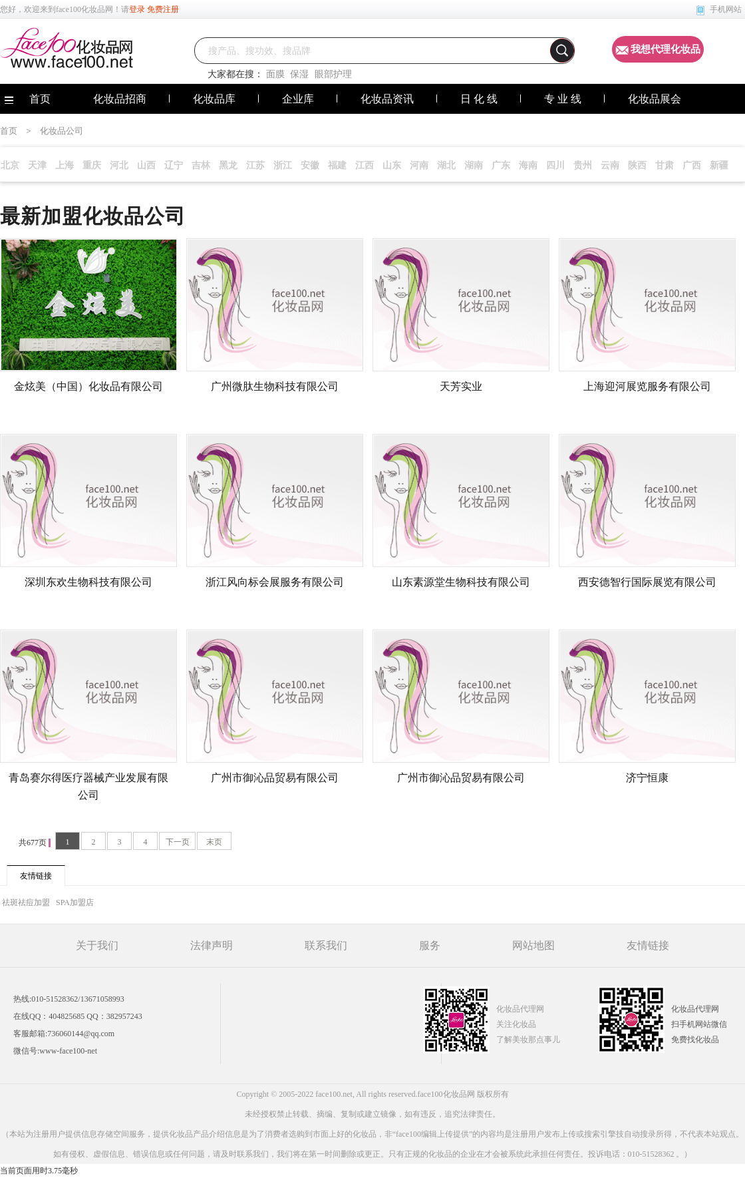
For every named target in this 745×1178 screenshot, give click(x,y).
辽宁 (173, 165)
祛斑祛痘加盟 (27, 902)
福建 (337, 165)
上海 (64, 165)
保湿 (299, 74)
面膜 (275, 74)
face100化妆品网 (84, 9)
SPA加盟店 (75, 902)
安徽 (310, 165)
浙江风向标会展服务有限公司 (275, 582)
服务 (429, 945)
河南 (419, 165)
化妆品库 (214, 98)
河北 (119, 165)
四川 (555, 165)
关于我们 (97, 945)
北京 (10, 165)
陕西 (637, 165)
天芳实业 (461, 386)
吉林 (201, 165)
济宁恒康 (647, 777)
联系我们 (326, 945)
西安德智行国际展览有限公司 (647, 582)
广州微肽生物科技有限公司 (275, 386)
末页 (214, 842)
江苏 (255, 165)
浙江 (282, 165)
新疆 (719, 165)
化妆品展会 (654, 98)
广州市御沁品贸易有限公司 (275, 777)
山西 (146, 165)
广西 (691, 165)
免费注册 (163, 9)
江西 (364, 165)
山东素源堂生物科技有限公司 (461, 582)
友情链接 (648, 945)
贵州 (582, 165)
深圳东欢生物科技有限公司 (88, 582)
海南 (528, 165)
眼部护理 (333, 74)
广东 (501, 165)
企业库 (298, 98)
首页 (8, 131)
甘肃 (664, 165)
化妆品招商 (119, 98)
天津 (37, 165)
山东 (391, 165)
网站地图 (533, 945)
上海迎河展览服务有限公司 (647, 386)
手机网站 (726, 9)
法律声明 (211, 945)
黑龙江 (228, 167)
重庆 (91, 165)
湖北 (446, 165)
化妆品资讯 (387, 98)
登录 (137, 9)
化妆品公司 (61, 131)
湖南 (473, 165)
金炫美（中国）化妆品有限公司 (88, 386)
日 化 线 (479, 98)
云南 (610, 165)
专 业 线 (562, 98)
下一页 (178, 842)
